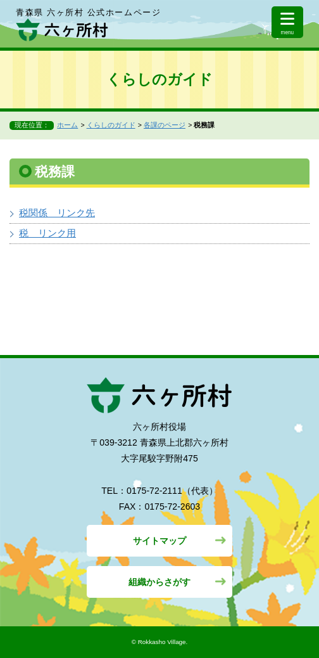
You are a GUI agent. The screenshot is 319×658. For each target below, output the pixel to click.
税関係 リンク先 (57, 212)
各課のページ (164, 125)
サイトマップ (159, 541)
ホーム (67, 125)
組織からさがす (159, 582)
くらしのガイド (111, 125)
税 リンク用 (47, 233)
